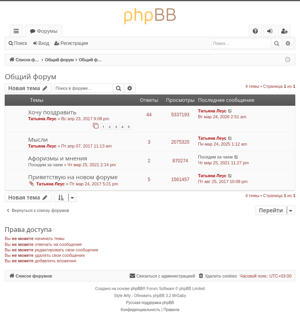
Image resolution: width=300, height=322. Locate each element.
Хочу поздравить (52, 112)
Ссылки (17, 32)
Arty (127, 296)
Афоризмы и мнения (57, 158)
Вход (44, 43)
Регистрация (74, 43)
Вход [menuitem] (271, 32)
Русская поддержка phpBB (150, 303)
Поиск (20, 43)
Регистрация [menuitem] (286, 32)
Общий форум (30, 76)
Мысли (38, 139)
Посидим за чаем (45, 164)
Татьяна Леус (42, 118)
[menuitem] (255, 31)
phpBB (137, 288)
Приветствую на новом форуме (73, 177)
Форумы (47, 30)
